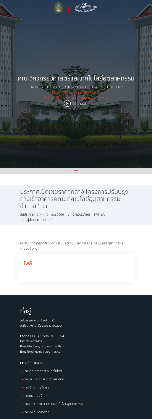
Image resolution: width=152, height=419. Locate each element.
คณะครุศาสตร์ (33, 395)
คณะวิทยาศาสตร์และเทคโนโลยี (43, 371)
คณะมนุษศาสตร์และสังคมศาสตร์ (44, 379)
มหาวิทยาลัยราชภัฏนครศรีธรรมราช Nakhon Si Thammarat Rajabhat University (76, 98)
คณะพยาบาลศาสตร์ (36, 412)
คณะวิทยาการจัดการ (37, 387)
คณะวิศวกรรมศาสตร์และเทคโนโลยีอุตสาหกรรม (53, 404)
